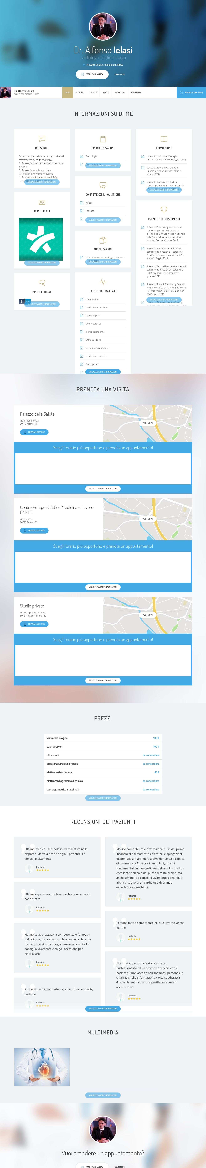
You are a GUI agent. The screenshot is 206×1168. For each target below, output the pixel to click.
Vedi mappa (148, 423)
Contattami (120, 74)
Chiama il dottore (34, 432)
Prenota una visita (191, 92)
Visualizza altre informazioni (103, 372)
